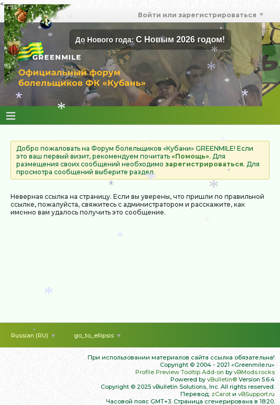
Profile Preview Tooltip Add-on (179, 372)
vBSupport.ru (256, 394)
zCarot (221, 394)
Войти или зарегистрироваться (200, 15)
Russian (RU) (33, 335)
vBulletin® (222, 379)
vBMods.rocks (254, 372)
